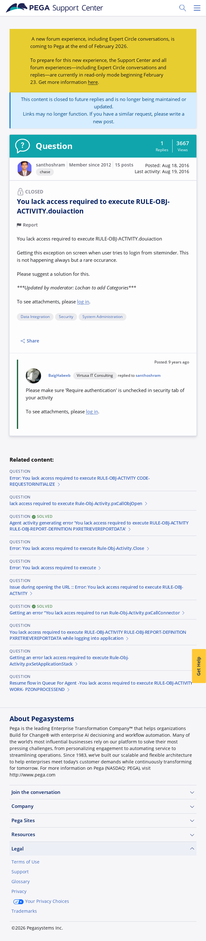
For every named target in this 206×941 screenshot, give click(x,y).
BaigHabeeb (59, 375)
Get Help (199, 666)
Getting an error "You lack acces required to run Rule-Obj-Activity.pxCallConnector (98, 613)
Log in (60, 927)
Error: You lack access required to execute (56, 568)
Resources (103, 834)
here (93, 82)
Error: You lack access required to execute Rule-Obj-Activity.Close (80, 548)
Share (30, 341)
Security (66, 317)
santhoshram (50, 165)
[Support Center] (54, 8)
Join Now (26, 927)
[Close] (197, 897)
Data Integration (35, 317)
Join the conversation (103, 792)
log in (83, 301)
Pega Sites (103, 820)
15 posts (124, 165)
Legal (103, 848)
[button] (162, 169)
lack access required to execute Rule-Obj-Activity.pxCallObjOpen (79, 503)
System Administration (102, 317)
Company (103, 806)
